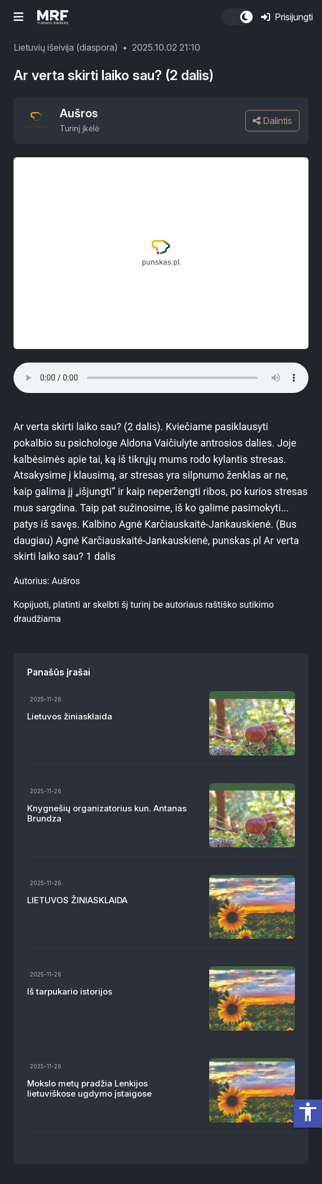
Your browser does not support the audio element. (161, 378)
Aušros (79, 113)
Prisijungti (287, 17)
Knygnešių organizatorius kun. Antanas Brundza (107, 813)
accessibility (308, 1112)
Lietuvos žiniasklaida (69, 716)
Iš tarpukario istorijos (69, 991)
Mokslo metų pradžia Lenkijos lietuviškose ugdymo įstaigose (89, 1088)
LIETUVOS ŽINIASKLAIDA (77, 900)
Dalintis (272, 120)
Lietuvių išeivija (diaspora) (66, 47)
